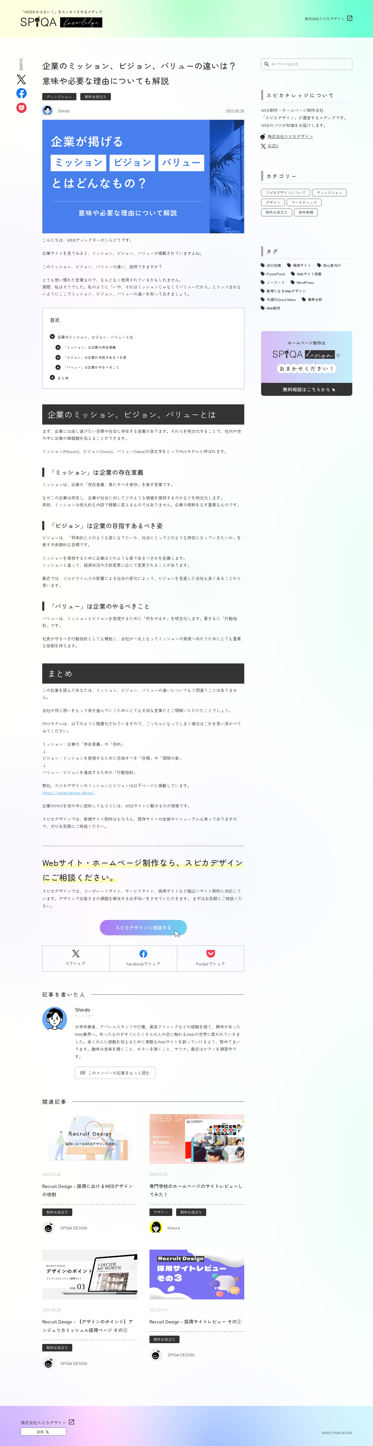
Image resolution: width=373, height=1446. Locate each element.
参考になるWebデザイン (286, 291)
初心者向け (332, 265)
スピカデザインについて (286, 192)
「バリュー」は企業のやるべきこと (91, 367)
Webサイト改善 (309, 273)
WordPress (305, 282)
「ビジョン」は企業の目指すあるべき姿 (94, 357)
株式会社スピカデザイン (325, 18)
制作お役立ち (95, 96)
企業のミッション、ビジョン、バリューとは (95, 337)
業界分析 (315, 299)
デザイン (161, 1212)
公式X (273, 145)
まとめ (63, 378)
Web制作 (274, 308)
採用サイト (302, 265)
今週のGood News (281, 299)
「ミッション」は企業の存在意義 (89, 347)
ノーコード (276, 282)
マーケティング (304, 202)
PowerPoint (276, 273)
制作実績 (306, 212)
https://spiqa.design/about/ (68, 792)
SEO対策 (274, 265)
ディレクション (59, 96)
